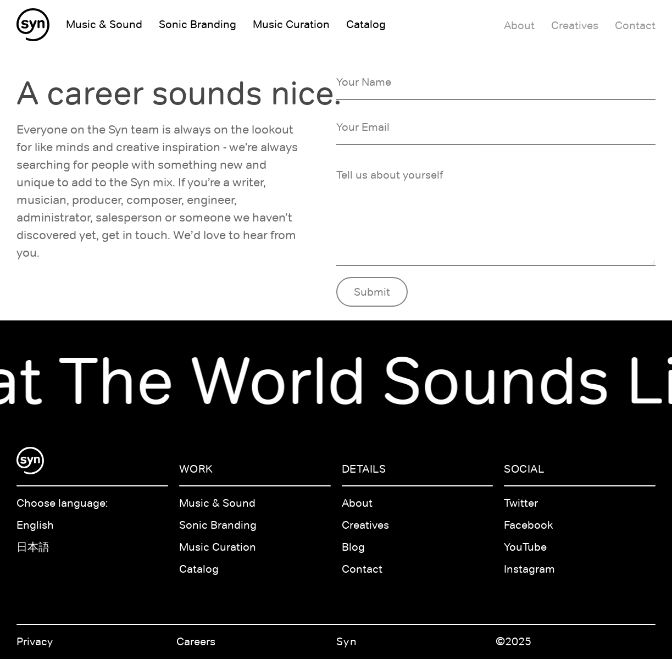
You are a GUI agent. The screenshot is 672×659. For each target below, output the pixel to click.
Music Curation (217, 546)
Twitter (521, 502)
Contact (362, 568)
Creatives (365, 524)
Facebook (528, 524)
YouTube (525, 546)
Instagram (529, 568)
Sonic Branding (218, 524)
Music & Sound (217, 502)
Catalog (199, 568)
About (357, 502)
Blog (353, 546)
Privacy (34, 641)
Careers (195, 641)
